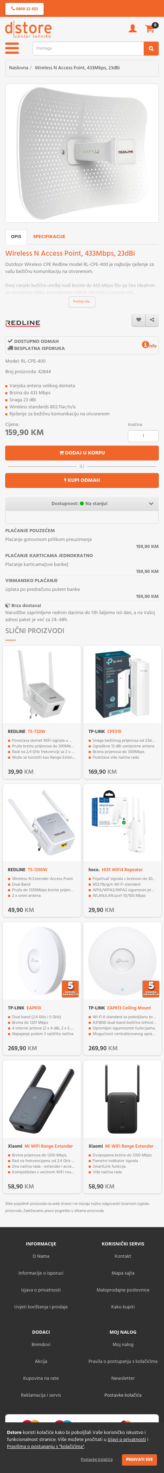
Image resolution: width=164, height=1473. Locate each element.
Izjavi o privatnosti (127, 1440)
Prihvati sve (139, 1459)
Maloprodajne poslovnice (122, 1290)
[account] (133, 31)
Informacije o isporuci (41, 1273)
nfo (149, 346)
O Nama (41, 1256)
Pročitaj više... (82, 301)
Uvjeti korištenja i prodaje (41, 1307)
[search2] (151, 49)
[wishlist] (139, 320)
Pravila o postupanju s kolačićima (122, 1362)
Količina (135, 424)
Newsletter (123, 1379)
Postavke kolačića (97, 1459)
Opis (16, 237)
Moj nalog (123, 1345)
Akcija (41, 1362)
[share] (152, 320)
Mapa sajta (122, 1273)
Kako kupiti (123, 1307)
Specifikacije (49, 237)
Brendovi (41, 1345)
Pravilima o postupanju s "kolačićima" (45, 1447)
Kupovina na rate (41, 1379)
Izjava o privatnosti (41, 1290)
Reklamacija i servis (41, 1395)
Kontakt (123, 1256)
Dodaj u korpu (82, 453)
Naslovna (18, 68)
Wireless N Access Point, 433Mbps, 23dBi (77, 68)
